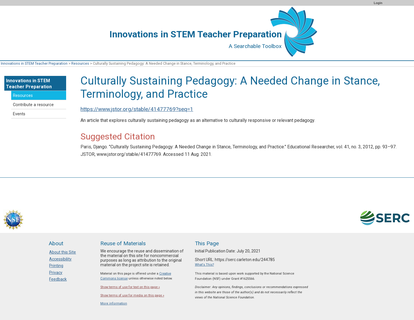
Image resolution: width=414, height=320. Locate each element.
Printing (56, 265)
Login (378, 3)
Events (19, 114)
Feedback (58, 279)
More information (113, 303)
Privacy (55, 272)
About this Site (62, 252)
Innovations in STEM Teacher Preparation (34, 63)
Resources (80, 63)
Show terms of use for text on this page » (130, 287)
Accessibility (60, 259)
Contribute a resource (33, 104)
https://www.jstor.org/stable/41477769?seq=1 (136, 109)
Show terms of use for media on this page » (132, 295)
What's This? (204, 265)
